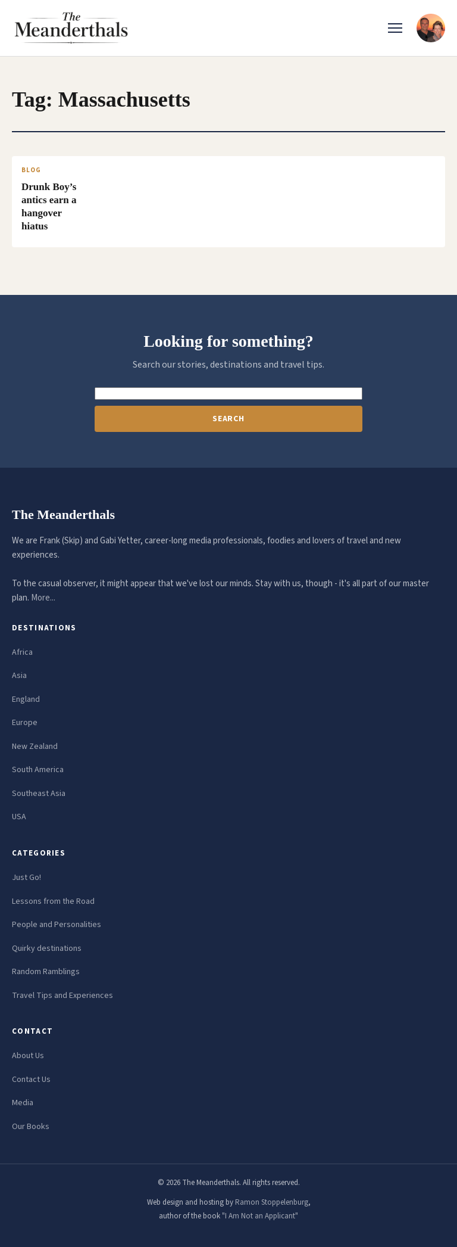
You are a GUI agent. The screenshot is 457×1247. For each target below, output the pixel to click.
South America (38, 770)
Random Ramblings (46, 972)
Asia (19, 676)
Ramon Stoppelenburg (271, 1202)
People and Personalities (56, 925)
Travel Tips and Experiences (62, 996)
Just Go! (26, 878)
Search (228, 419)
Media (22, 1103)
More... (43, 598)
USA (19, 817)
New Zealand (35, 746)
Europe (24, 723)
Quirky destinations (47, 948)
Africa (22, 652)
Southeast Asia (38, 794)
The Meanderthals (63, 514)
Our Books (30, 1127)
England (26, 699)
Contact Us (31, 1080)
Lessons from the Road (53, 901)
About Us (28, 1056)
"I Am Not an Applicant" (260, 1216)
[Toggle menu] (395, 28)
